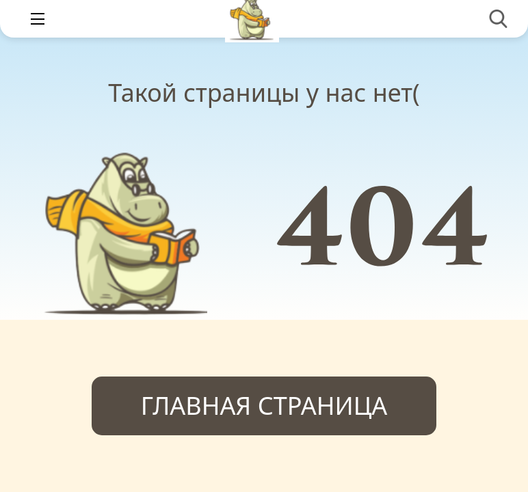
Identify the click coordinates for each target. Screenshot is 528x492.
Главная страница (264, 405)
